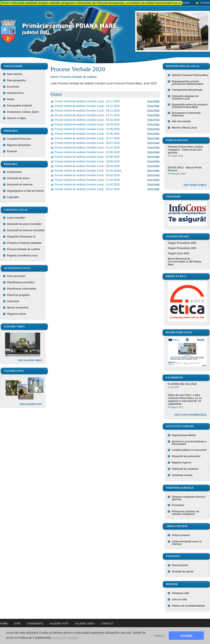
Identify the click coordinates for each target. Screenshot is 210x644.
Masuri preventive (18, 307)
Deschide (153, 101)
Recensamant (180, 565)
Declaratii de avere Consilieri (24, 224)
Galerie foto (58, 623)
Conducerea (14, 172)
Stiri (17, 623)
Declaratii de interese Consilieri (26, 230)
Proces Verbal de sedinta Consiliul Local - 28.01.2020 (87, 189)
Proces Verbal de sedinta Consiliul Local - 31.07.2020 (87, 138)
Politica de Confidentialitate (188, 605)
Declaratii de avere (18, 178)
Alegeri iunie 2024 (178, 253)
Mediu (11, 99)
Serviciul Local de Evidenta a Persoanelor (189, 443)
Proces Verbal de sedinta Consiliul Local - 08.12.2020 (87, 110)
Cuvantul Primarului (19, 138)
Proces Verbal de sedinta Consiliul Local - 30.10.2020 (87, 119)
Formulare (178, 505)
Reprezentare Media (184, 435)
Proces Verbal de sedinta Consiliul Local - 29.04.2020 (87, 166)
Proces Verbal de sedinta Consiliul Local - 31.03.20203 (88, 170)
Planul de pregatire (18, 295)
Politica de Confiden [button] (66, 637)
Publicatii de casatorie (185, 468)
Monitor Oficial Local (184, 127)
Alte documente (181, 121)
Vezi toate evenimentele (190, 414)
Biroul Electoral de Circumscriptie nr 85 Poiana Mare (184, 261)
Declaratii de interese (20, 184)
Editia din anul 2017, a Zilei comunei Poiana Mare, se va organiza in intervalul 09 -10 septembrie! (185, 399)
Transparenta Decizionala (187, 89)
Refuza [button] (159, 635)
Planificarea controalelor (22, 288)
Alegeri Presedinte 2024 (182, 248)
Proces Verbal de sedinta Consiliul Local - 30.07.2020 (87, 142)
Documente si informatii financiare (186, 114)
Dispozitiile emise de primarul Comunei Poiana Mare (189, 106)
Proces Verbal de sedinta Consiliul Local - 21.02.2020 (87, 184)
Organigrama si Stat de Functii (25, 190)
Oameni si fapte (16, 118)
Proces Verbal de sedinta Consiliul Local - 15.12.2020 (87, 106)
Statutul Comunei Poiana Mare (190, 75)
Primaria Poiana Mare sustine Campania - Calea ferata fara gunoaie (185, 149)
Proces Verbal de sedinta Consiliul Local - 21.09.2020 (87, 129)
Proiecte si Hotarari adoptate (24, 242)
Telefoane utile (180, 593)
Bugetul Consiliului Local (22, 255)
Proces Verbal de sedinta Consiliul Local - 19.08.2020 (87, 133)
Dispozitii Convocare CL (21, 236)
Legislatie (13, 197)
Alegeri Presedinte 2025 (182, 242)
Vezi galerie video (30, 360)
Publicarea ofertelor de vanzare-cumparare (185, 512)
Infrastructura (15, 93)
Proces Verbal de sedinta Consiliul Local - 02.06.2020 (87, 156)
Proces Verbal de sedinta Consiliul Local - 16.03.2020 (87, 175)
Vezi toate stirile (195, 185)
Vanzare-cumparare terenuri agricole (188, 498)
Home (186, 2)
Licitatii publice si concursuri (189, 450)
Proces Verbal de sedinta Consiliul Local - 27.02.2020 (87, 179)
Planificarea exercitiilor (21, 282)
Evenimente (35, 623)
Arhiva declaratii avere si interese (187, 543)
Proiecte (12, 151)
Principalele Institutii (19, 105)
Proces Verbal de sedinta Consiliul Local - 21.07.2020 (87, 147)
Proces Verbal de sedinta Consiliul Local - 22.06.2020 (87, 152)
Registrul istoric (16, 313)
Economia (13, 86)
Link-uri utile (179, 599)
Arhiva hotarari (181, 535)
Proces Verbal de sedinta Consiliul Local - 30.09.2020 (87, 124)
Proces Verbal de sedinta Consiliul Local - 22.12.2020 (87, 101)
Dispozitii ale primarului (186, 456)
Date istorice (14, 74)
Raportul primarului (19, 145)
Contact (205, 2)
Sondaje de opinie (183, 571)
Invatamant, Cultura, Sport (23, 111)
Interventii (13, 301)
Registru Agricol (181, 462)
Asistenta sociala (182, 475)
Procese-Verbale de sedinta (23, 249)
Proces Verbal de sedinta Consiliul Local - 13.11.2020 (87, 115)
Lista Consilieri (16, 217)
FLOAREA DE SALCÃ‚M (182, 384)
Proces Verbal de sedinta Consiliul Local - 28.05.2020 (87, 161)
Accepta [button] (186, 635)
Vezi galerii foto (31, 404)
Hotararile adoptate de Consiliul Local (185, 97)
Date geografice (16, 80)
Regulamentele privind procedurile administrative (187, 82)
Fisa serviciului (16, 276)
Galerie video (85, 623)
